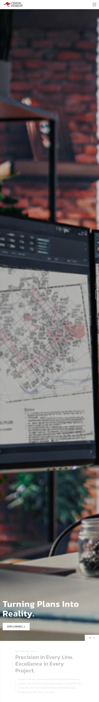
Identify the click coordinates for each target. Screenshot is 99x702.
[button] (93, 637)
